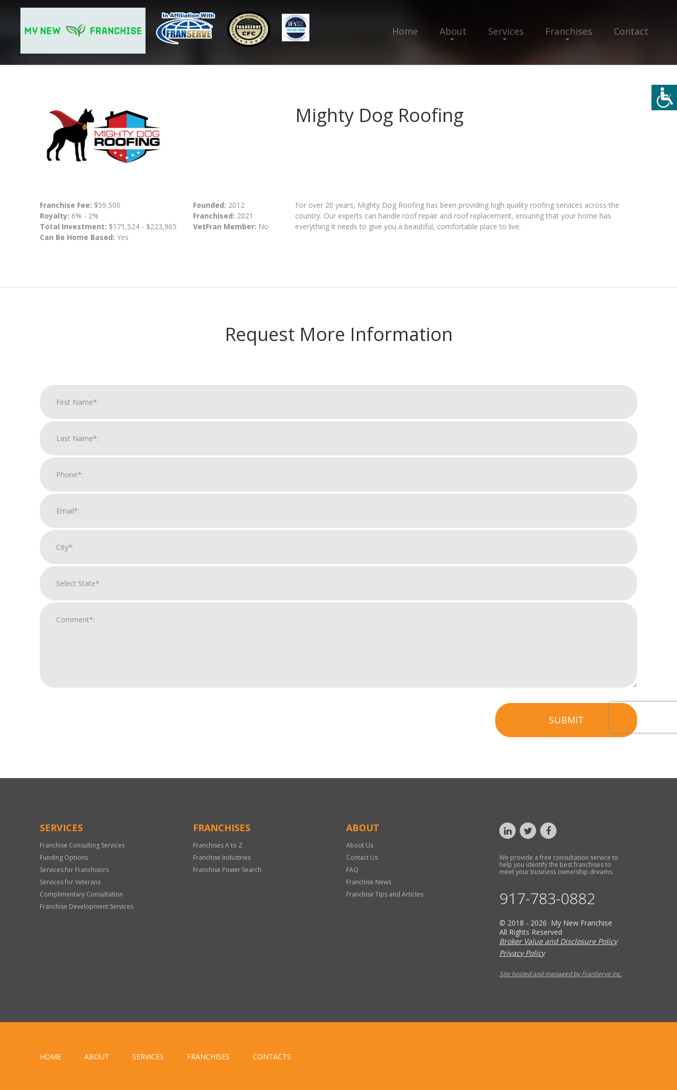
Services (506, 31)
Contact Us (362, 857)
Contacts (272, 1056)
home (50, 1056)
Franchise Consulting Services (82, 845)
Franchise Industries (222, 857)
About (453, 31)
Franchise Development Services (86, 906)
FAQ (352, 869)
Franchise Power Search (227, 869)
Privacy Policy (522, 953)
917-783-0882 (547, 898)
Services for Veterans (70, 882)
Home (405, 31)
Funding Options (64, 857)
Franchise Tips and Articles (384, 894)
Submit (566, 721)
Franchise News (368, 882)
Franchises (568, 31)
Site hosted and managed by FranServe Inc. (560, 974)
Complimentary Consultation (81, 894)
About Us (359, 845)
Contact (631, 31)
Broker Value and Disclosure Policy (558, 941)
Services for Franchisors (74, 869)
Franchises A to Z (218, 845)
